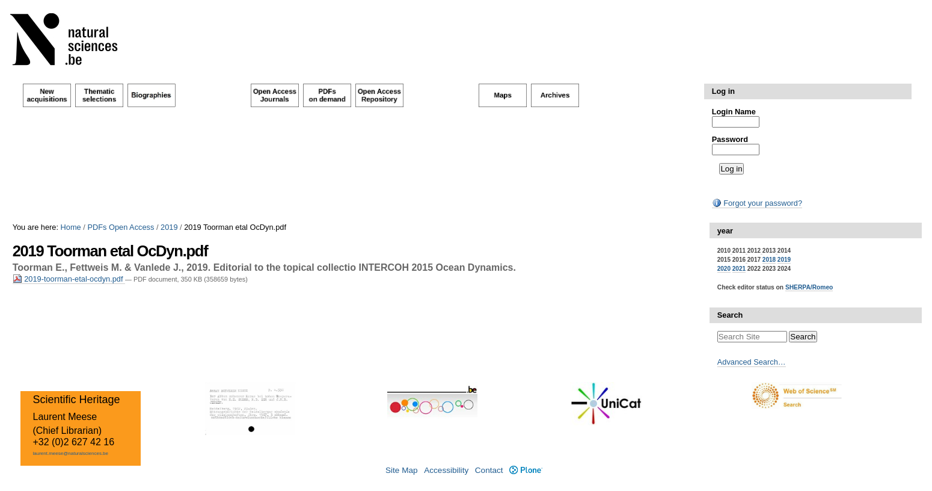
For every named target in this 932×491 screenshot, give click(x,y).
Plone (525, 470)
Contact (489, 470)
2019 (169, 227)
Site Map (401, 470)
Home (71, 227)
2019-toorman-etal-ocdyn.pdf (69, 278)
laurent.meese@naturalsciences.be (70, 453)
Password (730, 139)
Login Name (734, 111)
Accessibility (446, 470)
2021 (739, 268)
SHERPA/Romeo (809, 287)
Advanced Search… (751, 361)
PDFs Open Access (120, 227)
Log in (723, 91)
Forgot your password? (757, 203)
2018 (769, 259)
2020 (724, 268)
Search (730, 315)
